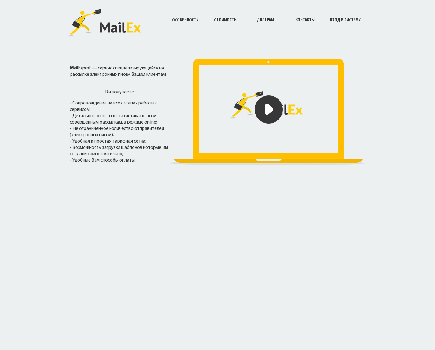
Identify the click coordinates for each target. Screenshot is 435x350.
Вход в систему (345, 20)
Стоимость (225, 20)
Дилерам (265, 20)
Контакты (305, 20)
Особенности (185, 20)
